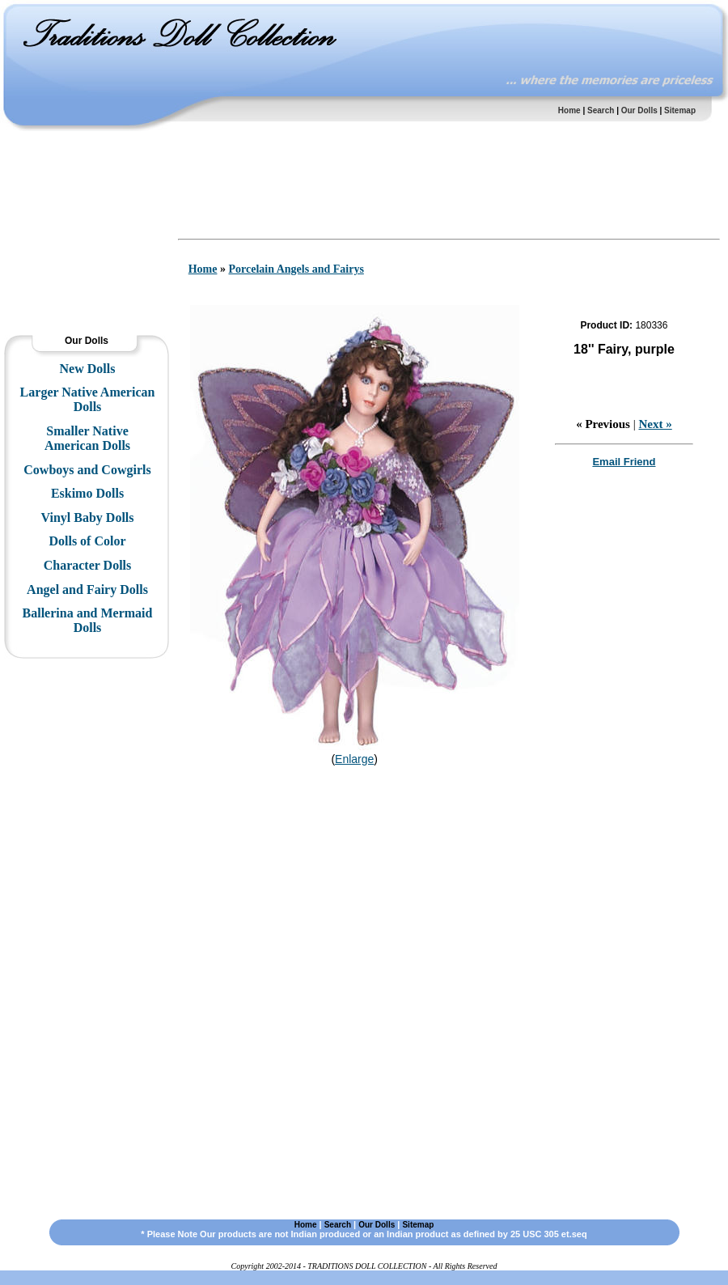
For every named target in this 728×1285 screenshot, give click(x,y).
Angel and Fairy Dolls (87, 589)
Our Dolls (639, 110)
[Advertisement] (85, 182)
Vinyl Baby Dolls (87, 517)
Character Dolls (88, 565)
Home (569, 110)
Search (600, 110)
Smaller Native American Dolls (87, 438)
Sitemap (680, 110)
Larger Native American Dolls (87, 399)
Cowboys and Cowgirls (86, 470)
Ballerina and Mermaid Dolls (88, 620)
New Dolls (88, 368)
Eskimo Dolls (87, 493)
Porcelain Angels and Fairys (295, 269)
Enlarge (354, 759)
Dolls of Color (87, 541)
